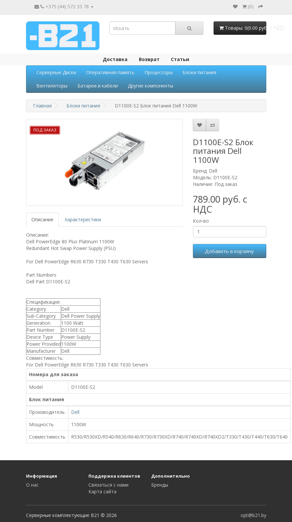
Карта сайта (102, 491)
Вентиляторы (51, 85)
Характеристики (83, 219)
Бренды (159, 485)
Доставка (115, 59)
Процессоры (158, 72)
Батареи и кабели (97, 85)
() (248, 6)
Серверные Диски (56, 72)
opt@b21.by (253, 515)
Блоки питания (199, 72)
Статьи (180, 59)
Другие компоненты (150, 85)
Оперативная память (110, 72)
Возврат (149, 59)
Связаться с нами (108, 485)
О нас (32, 485)
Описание (42, 219)
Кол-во (201, 221)
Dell (75, 412)
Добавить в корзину (229, 251)
